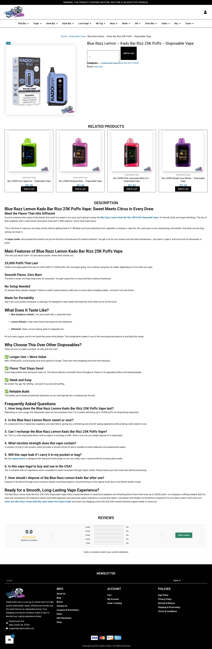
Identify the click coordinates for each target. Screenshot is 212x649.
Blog (59, 598)
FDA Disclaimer (64, 618)
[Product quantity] (103, 57)
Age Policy (163, 595)
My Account (113, 599)
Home (64, 36)
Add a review (184, 535)
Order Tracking (114, 603)
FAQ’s (59, 614)
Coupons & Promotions (68, 610)
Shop (59, 622)
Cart (109, 595)
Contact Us (62, 606)
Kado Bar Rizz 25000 (129, 63)
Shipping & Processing (169, 607)
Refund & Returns (166, 603)
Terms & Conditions (167, 611)
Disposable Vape (77, 36)
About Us (61, 593)
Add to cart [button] (29, 189)
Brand (59, 602)
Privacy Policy (165, 599)
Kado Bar (98, 66)
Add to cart (128, 53)
